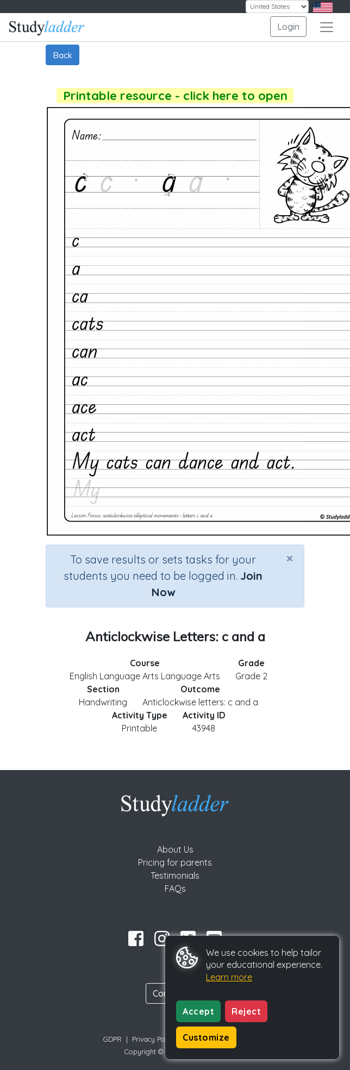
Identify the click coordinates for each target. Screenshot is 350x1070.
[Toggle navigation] (326, 27)
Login (288, 26)
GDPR (112, 1039)
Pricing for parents (175, 862)
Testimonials (175, 875)
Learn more (229, 977)
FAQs (175, 888)
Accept (198, 1011)
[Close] (290, 558)
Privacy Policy (154, 1039)
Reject (246, 1011)
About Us (175, 849)
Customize (206, 1037)
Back (62, 54)
